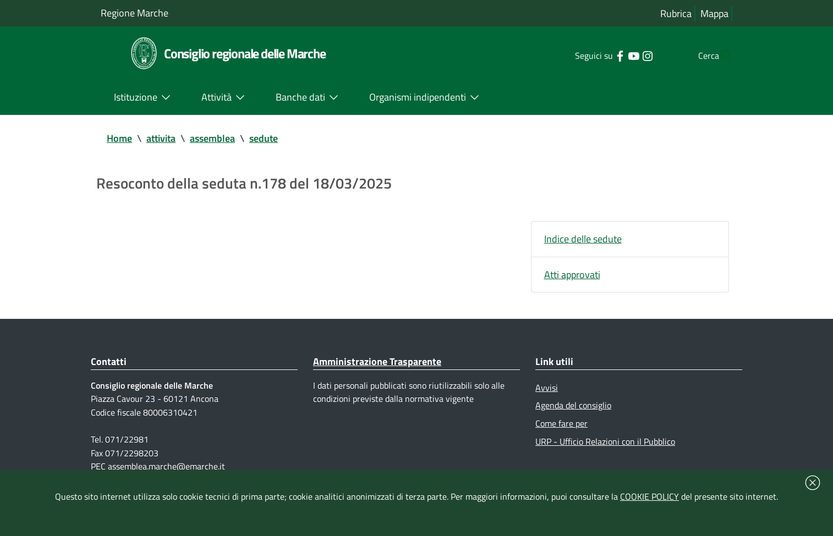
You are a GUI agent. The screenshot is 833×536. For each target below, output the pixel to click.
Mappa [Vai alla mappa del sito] (714, 13)
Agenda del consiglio (573, 406)
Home (119, 138)
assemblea (212, 138)
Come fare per (561, 425)
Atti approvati (572, 275)
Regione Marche (134, 12)
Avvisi (546, 388)
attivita (161, 138)
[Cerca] (719, 55)
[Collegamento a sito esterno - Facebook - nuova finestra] (598, 55)
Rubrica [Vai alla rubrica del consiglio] (676, 13)
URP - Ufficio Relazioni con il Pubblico (605, 443)
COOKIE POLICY (649, 496)
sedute (263, 138)
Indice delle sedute (583, 239)
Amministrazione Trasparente (377, 362)
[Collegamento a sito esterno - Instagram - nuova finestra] (625, 55)
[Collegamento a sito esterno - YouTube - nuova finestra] (611, 55)
